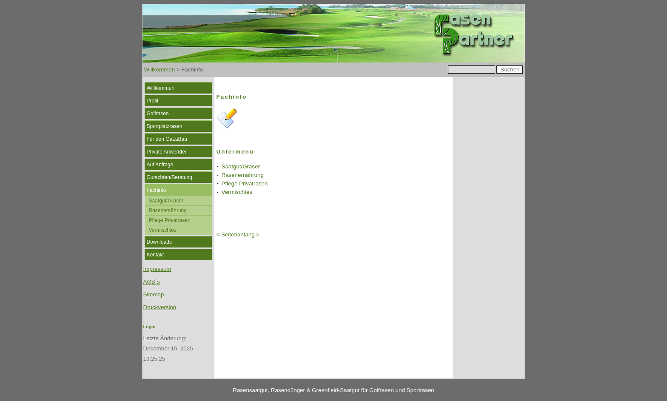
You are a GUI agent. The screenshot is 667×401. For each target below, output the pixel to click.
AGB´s (151, 282)
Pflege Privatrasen (170, 220)
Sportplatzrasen (164, 126)
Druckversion (160, 307)
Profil (152, 101)
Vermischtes (163, 230)
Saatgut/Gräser (166, 201)
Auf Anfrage (160, 165)
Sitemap (153, 294)
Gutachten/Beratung (169, 177)
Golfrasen (158, 114)
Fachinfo (156, 190)
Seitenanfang (238, 234)
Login (149, 326)
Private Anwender (167, 152)
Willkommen (159, 69)
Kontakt (155, 255)
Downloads (159, 242)
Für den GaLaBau (167, 139)
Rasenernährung (168, 210)
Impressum (157, 269)
